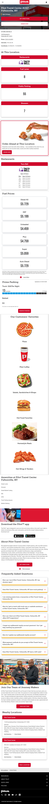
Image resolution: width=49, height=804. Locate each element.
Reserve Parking (24, 311)
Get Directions (24, 18)
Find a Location (24, 765)
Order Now (24, 24)
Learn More (26, 277)
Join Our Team (24, 706)
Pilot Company (26, 569)
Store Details (17, 734)
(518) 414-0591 (9, 39)
